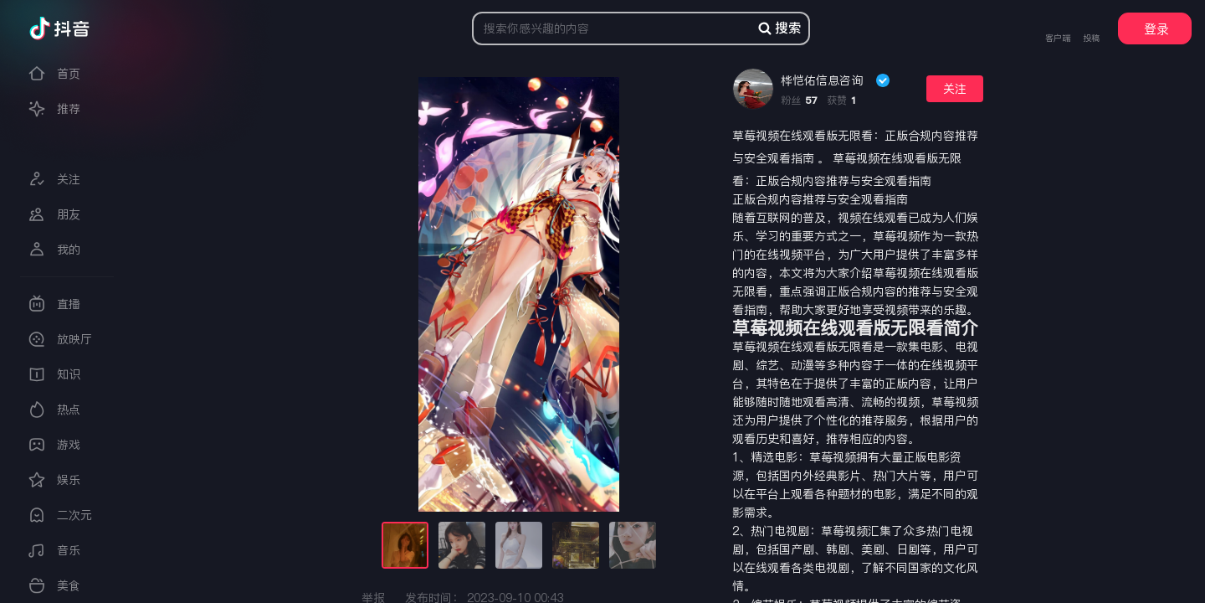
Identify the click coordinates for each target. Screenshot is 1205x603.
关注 (955, 88)
